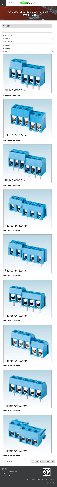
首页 (33, 461)
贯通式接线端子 (6, 45)
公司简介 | (27, 479)
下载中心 (36, 2)
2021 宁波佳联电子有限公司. (49, 482)
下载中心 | (46, 479)
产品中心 (11, 2)
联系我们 (37, 8)
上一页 (37, 461)
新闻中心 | (40, 479)
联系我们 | (52, 479)
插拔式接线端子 (6, 38)
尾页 (53, 461)
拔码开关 (5, 51)
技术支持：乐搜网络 (51, 483)
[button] (50, 31)
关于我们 (19, 2)
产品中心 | (34, 479)
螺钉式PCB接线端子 (7, 35)
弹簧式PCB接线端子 (7, 42)
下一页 (48, 461)
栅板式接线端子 (6, 48)
